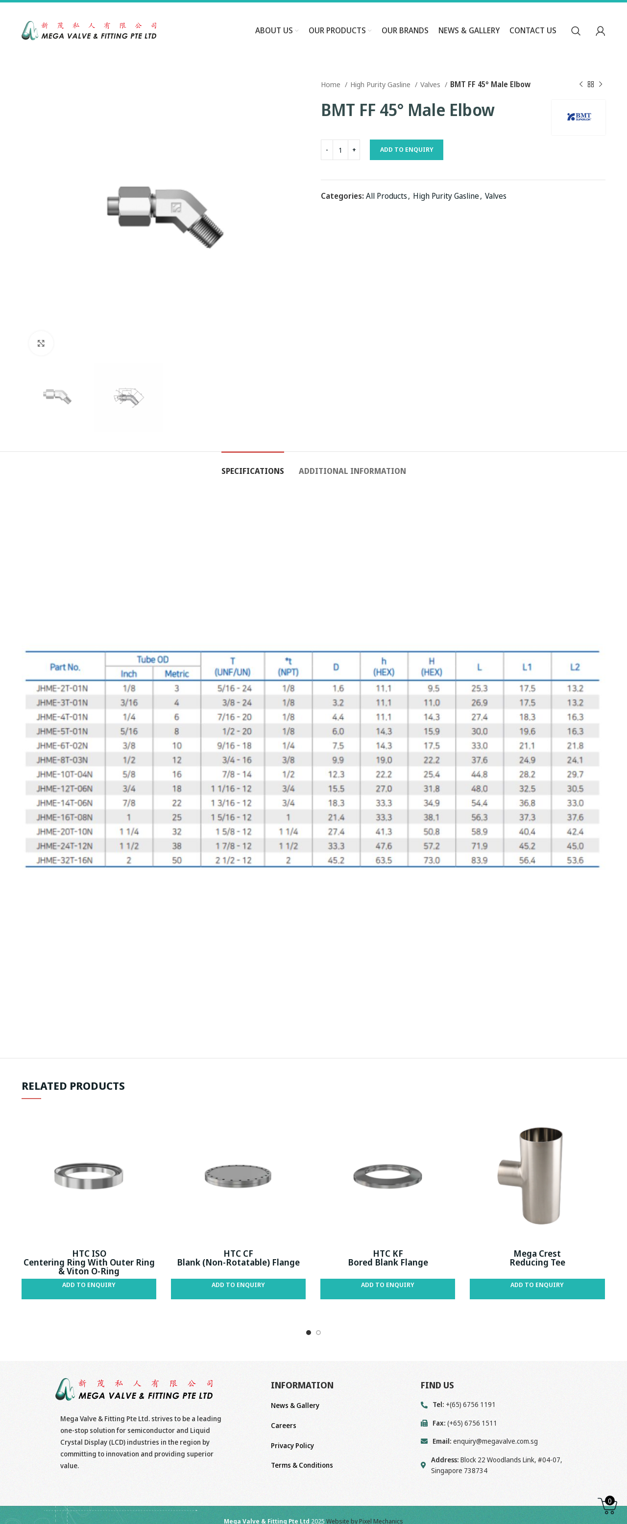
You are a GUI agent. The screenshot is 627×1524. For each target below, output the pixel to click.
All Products (386, 195)
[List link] (513, 1441)
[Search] (576, 31)
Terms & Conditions (302, 1465)
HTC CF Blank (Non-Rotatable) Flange (238, 1257)
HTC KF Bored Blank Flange (388, 1257)
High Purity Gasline (381, 84)
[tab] (252, 466)
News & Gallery (295, 1405)
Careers (283, 1425)
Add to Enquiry (407, 149)
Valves (431, 84)
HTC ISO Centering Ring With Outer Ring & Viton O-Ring (89, 1262)
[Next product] (600, 84)
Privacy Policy (292, 1445)
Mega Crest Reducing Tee (537, 1257)
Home (331, 84)
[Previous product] (581, 84)
